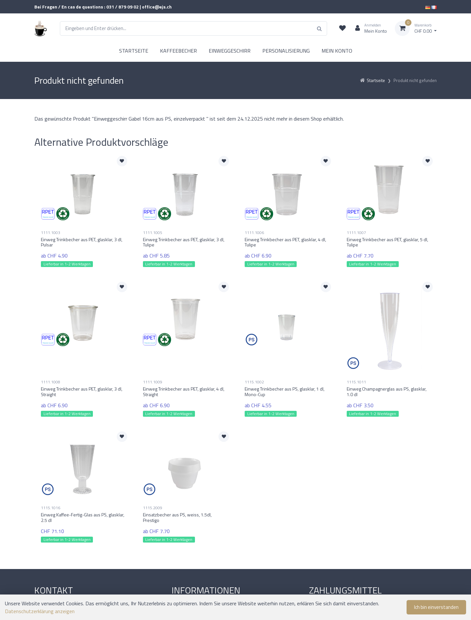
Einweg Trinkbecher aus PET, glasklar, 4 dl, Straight (183, 391)
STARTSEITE (133, 51)
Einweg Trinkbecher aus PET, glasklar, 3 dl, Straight (81, 391)
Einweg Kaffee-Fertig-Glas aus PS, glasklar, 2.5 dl (82, 517)
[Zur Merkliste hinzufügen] (122, 161)
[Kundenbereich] (368, 28)
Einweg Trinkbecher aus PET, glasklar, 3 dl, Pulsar (81, 242)
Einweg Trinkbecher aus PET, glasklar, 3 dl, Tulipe (183, 242)
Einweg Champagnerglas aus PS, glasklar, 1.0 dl (387, 391)
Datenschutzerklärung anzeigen (40, 611)
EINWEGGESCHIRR (230, 51)
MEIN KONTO (337, 51)
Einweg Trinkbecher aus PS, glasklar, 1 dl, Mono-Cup (284, 391)
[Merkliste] (342, 28)
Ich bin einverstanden (436, 607)
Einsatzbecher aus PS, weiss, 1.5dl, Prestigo (177, 517)
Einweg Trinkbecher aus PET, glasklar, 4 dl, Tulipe (285, 242)
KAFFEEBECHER (178, 51)
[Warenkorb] (416, 28)
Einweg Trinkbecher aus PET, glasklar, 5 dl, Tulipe (387, 242)
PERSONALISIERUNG (286, 51)
